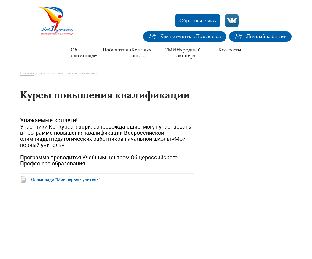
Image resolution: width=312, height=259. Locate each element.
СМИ (170, 50)
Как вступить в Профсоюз (190, 36)
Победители (117, 50)
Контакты (229, 50)
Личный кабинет (266, 36)
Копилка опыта (141, 53)
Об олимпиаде (84, 53)
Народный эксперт (188, 53)
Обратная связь (197, 20)
